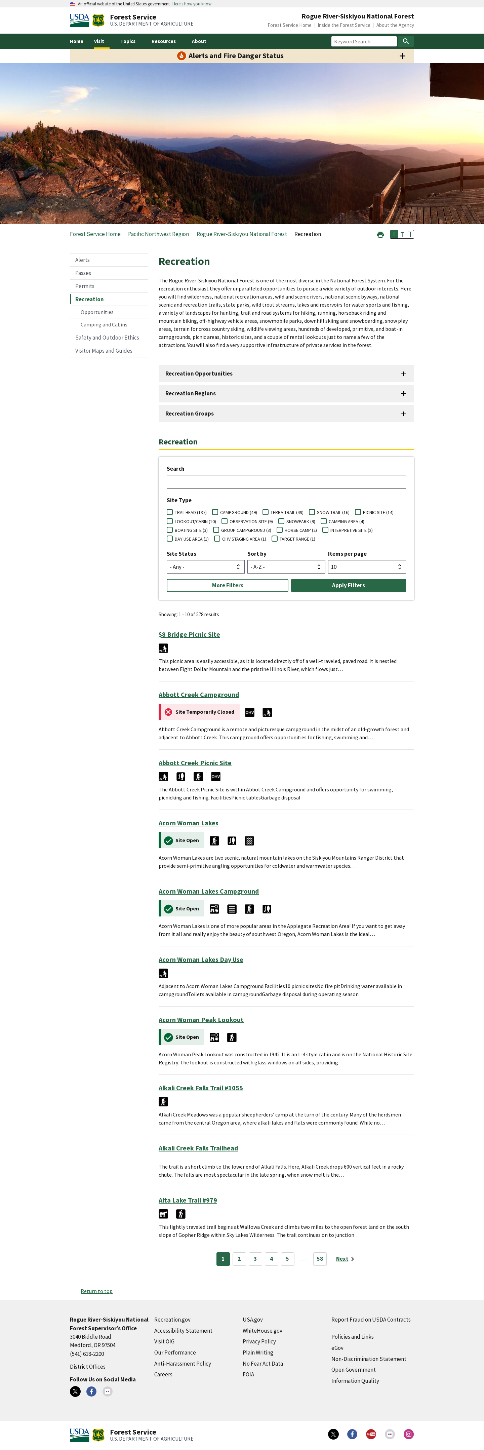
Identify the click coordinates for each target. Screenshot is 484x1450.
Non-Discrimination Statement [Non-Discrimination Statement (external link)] (368, 1359)
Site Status (181, 553)
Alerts (82, 260)
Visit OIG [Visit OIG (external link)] (164, 1341)
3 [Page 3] (255, 1258)
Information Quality (355, 1380)
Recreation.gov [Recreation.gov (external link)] (172, 1319)
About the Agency (395, 25)
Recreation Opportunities (199, 373)
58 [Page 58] (320, 1258)
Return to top (97, 1291)
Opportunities (97, 312)
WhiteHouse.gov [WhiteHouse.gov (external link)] (262, 1330)
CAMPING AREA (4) (346, 521)
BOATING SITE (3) (191, 530)
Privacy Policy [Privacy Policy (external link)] (259, 1341)
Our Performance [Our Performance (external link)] (175, 1352)
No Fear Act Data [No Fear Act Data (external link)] (263, 1363)
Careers (163, 1374)
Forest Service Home (290, 25)
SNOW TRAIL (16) (333, 512)
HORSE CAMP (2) (301, 530)
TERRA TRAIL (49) (287, 512)
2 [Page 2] (239, 1258)
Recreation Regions (190, 393)
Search (176, 468)
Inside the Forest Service (344, 25)
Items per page (347, 553)
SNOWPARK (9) (300, 521)
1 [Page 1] (223, 1258)
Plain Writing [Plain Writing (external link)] (258, 1352)
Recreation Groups (189, 413)
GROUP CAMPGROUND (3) (246, 530)
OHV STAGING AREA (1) (244, 539)
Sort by (257, 553)
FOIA (248, 1374)
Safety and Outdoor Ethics (107, 337)
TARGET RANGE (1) (297, 539)
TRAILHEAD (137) (191, 512)
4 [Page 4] (271, 1258)
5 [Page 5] (287, 1258)
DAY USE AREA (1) (192, 539)
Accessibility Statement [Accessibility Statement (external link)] (183, 1330)
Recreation (89, 299)
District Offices (88, 1366)
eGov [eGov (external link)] (337, 1347)
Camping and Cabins (104, 324)
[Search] (406, 41)
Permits (84, 286)
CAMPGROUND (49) (238, 512)
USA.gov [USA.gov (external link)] (253, 1319)
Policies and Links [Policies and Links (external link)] (352, 1336)
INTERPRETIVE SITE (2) (351, 530)
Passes (83, 273)
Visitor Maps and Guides (103, 350)
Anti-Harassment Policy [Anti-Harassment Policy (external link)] (182, 1363)
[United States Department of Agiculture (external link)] (81, 20)
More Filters (227, 585)
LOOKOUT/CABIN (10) (195, 521)
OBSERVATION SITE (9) (251, 521)
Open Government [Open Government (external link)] (353, 1369)
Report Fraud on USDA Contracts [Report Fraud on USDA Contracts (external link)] (371, 1319)
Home (76, 41)
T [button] (394, 234)
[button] (380, 234)
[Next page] (346, 1259)
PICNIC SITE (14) (378, 512)
